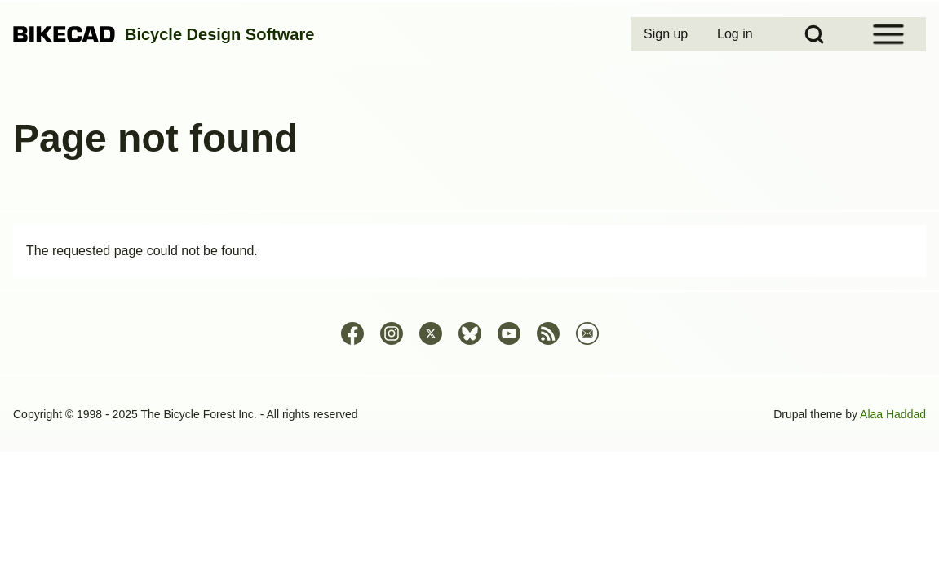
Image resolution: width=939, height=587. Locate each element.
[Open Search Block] (814, 34)
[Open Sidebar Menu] (888, 34)
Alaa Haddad (893, 414)
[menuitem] (667, 34)
